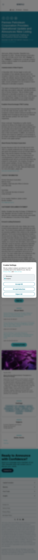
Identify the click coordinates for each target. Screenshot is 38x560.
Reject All (19, 294)
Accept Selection (19, 289)
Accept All (19, 284)
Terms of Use (18, 271)
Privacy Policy (7, 271)
